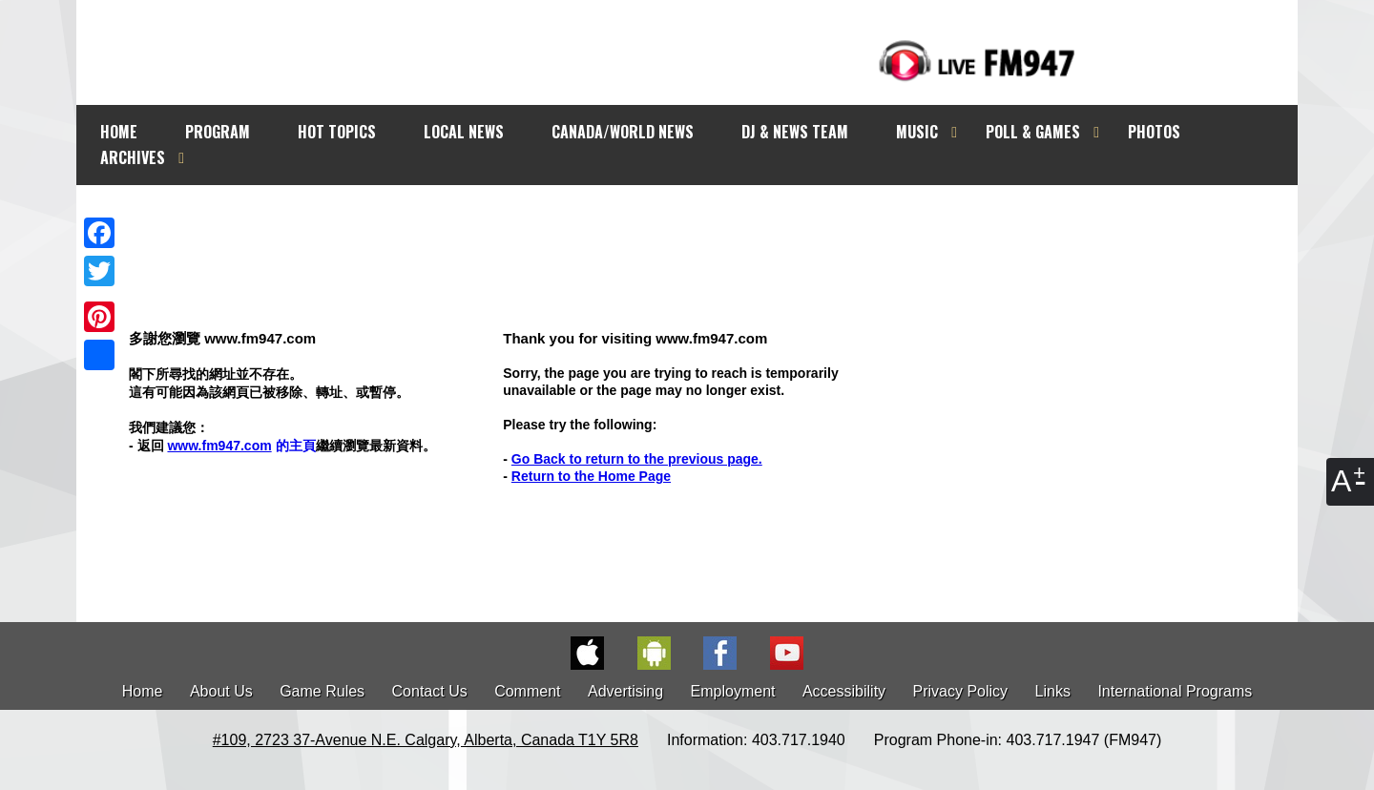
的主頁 (241, 445)
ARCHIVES (132, 157)
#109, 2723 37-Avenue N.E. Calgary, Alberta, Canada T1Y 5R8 (425, 740)
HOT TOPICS (337, 131)
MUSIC (917, 131)
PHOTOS (1154, 131)
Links (1053, 691)
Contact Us (430, 691)
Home (142, 691)
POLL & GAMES (1033, 131)
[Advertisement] (704, 221)
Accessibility (843, 691)
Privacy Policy (961, 691)
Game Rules (322, 691)
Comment (527, 691)
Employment (733, 691)
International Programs (1174, 691)
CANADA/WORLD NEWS (623, 131)
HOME (118, 131)
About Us (221, 691)
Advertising (625, 691)
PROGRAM (217, 131)
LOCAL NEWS (464, 131)
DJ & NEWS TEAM (794, 131)
